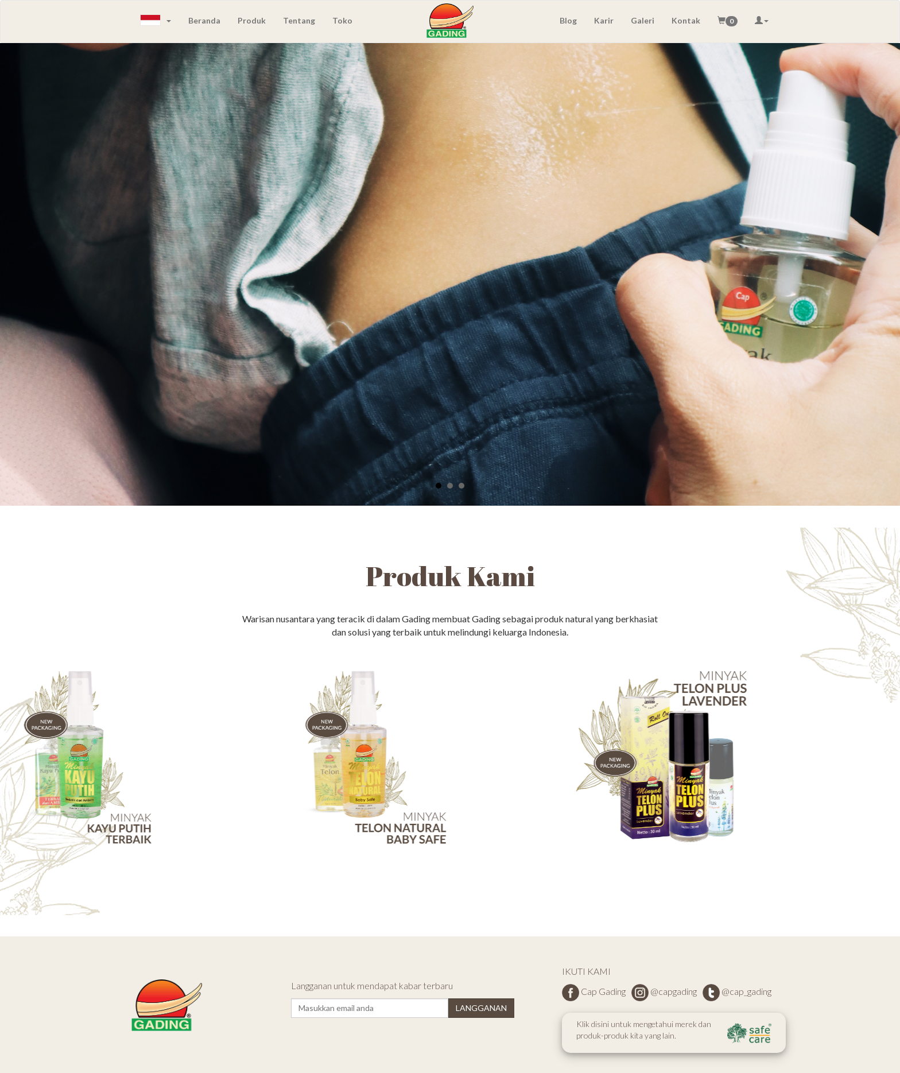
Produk (252, 20)
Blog (568, 20)
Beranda (204, 20)
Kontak (686, 20)
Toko (342, 20)
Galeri (642, 20)
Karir (604, 20)
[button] (727, 21)
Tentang (299, 20)
